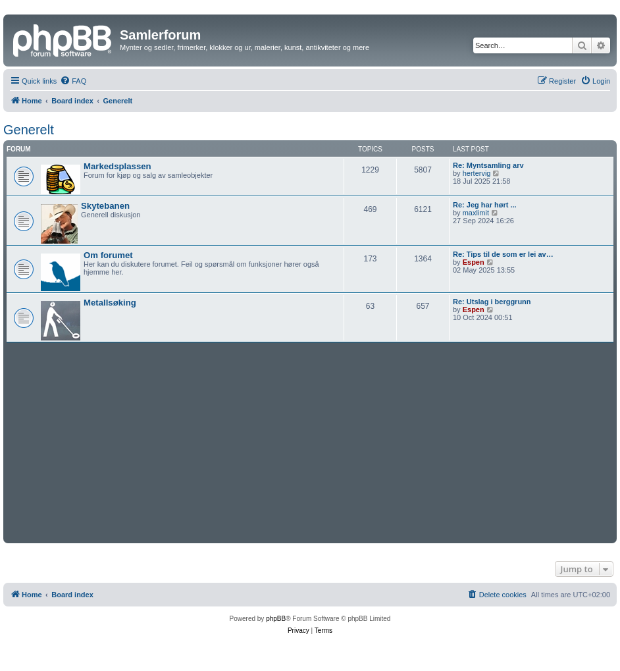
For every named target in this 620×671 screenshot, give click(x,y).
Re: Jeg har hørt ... (485, 205)
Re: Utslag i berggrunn (492, 302)
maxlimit (476, 213)
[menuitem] (73, 81)
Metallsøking (110, 303)
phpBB (276, 618)
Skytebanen (105, 206)
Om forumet (108, 255)
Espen (473, 262)
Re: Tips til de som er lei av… (503, 254)
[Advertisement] (310, 441)
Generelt (28, 129)
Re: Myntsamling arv (488, 165)
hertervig (477, 173)
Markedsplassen (117, 166)
